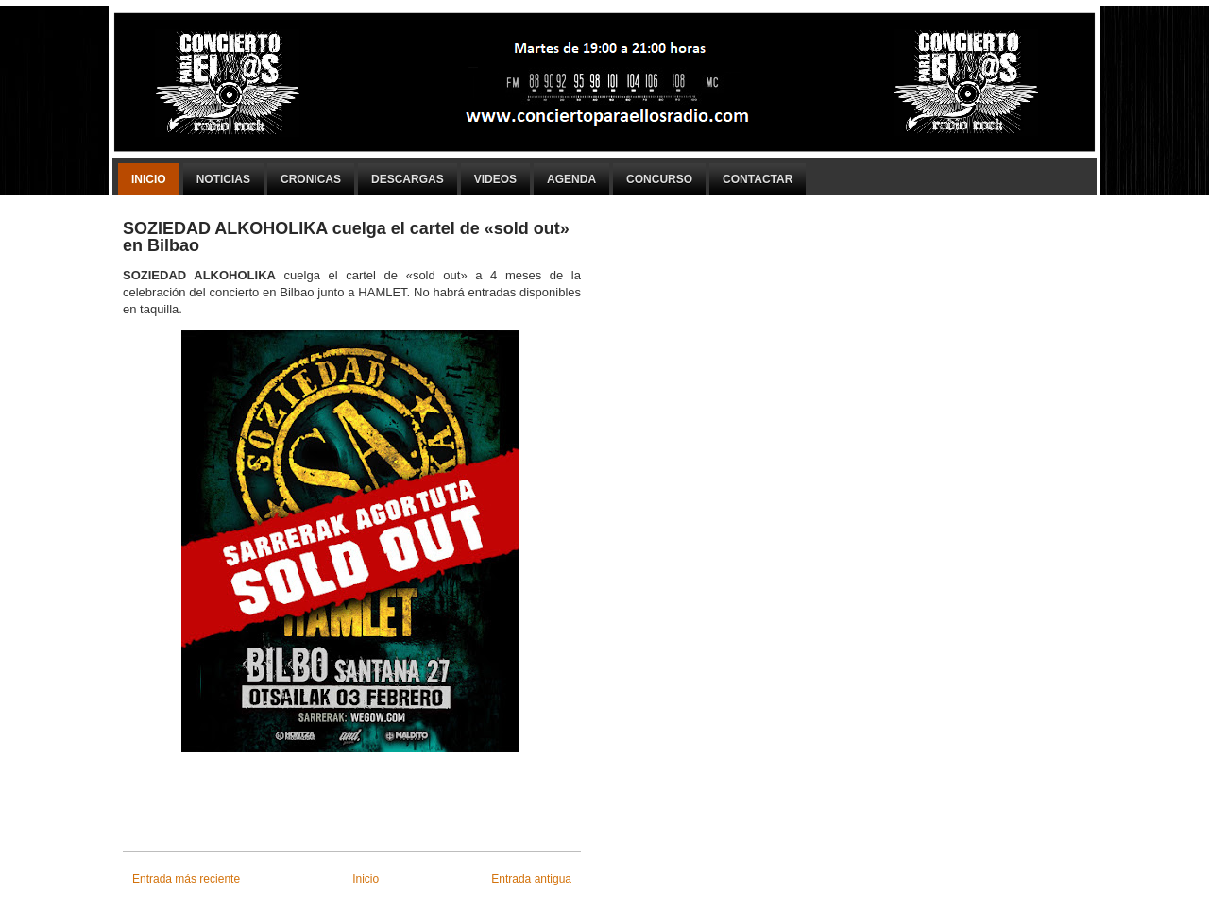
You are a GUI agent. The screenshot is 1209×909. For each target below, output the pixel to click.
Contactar (757, 179)
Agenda (571, 179)
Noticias (223, 179)
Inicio (148, 179)
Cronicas (311, 179)
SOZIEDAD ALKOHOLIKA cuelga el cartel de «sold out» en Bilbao (346, 237)
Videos (495, 179)
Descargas (407, 179)
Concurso (659, 179)
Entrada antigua (531, 878)
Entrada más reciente (186, 878)
